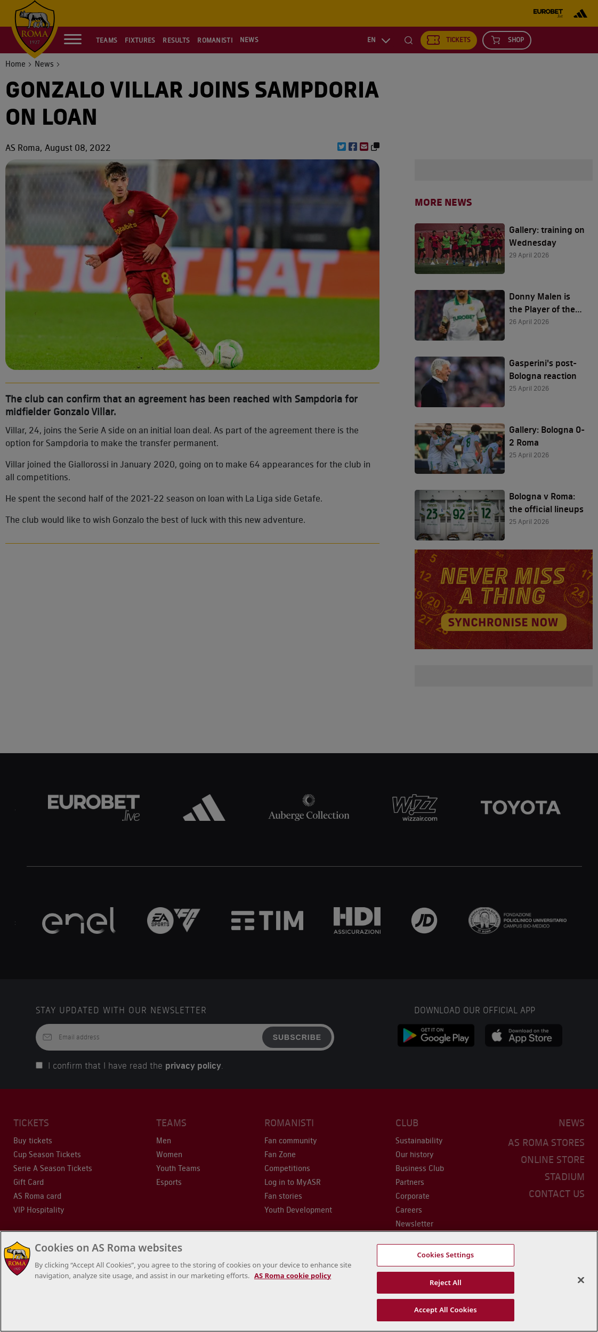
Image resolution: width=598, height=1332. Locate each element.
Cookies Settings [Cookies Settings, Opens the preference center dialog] (445, 1255)
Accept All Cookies (445, 1309)
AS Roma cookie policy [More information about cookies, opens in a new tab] (292, 1275)
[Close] (581, 1280)
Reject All (446, 1282)
